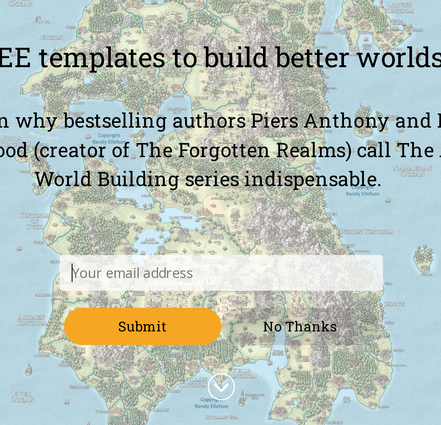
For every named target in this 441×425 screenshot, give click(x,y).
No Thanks (300, 326)
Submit (142, 326)
